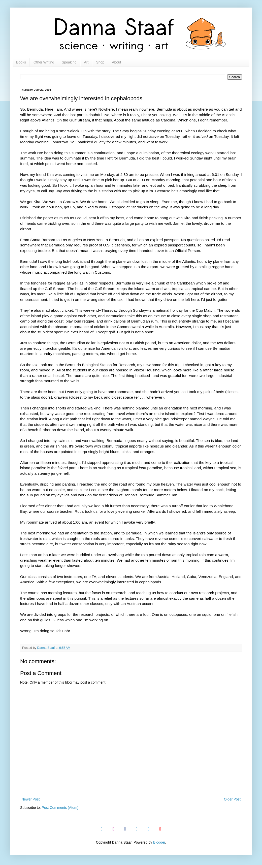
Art (86, 62)
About (116, 62)
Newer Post (30, 799)
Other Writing (44, 62)
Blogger (159, 842)
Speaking (69, 62)
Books (21, 62)
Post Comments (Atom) (60, 808)
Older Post (232, 799)
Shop (100, 62)
